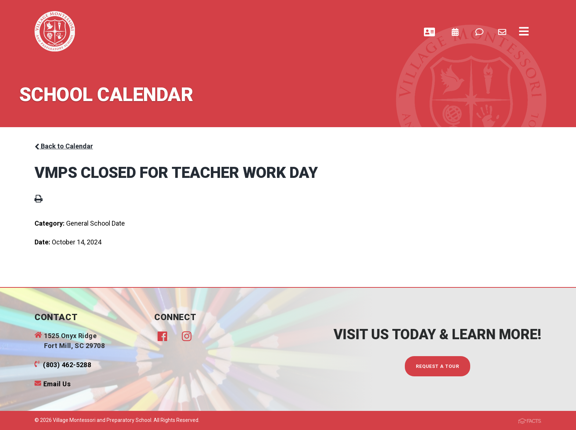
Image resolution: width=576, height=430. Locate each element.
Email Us (57, 384)
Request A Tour (438, 366)
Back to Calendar (64, 146)
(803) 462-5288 (67, 365)
